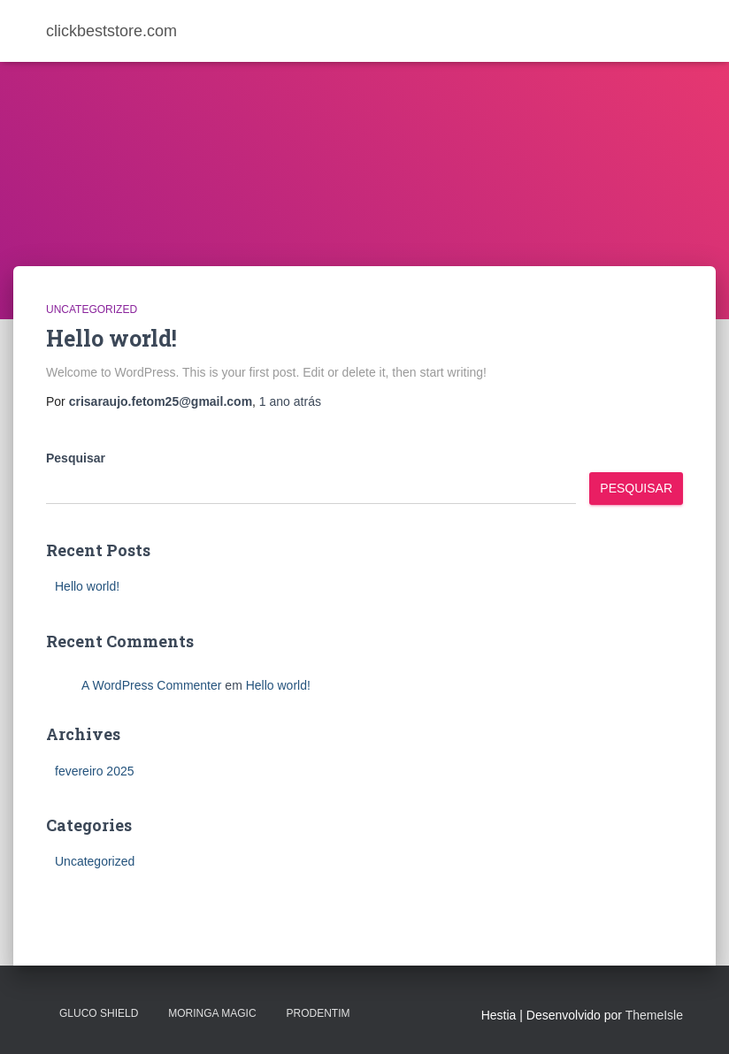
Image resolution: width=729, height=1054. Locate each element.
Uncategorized (91, 309)
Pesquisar (75, 458)
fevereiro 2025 (94, 771)
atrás (290, 401)
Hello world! (111, 338)
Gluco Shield (98, 1013)
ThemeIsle (654, 1015)
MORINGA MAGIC (212, 1013)
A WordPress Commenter (151, 685)
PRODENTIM (317, 1013)
